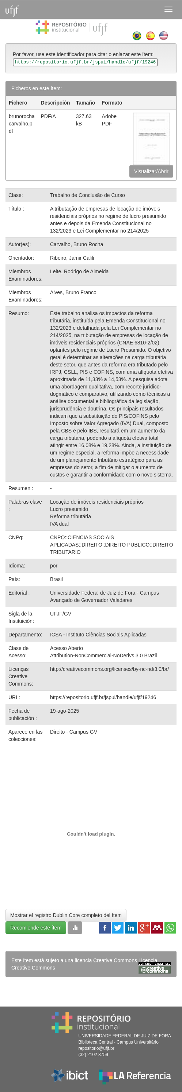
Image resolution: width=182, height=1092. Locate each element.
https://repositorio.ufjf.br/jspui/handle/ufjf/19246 (103, 697)
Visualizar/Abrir (151, 171)
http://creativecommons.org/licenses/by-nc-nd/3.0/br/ (109, 669)
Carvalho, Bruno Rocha (76, 244)
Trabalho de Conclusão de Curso (87, 195)
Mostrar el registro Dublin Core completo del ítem (66, 915)
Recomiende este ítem (35, 928)
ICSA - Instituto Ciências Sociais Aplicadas (98, 635)
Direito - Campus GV (73, 732)
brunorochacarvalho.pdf (22, 123)
